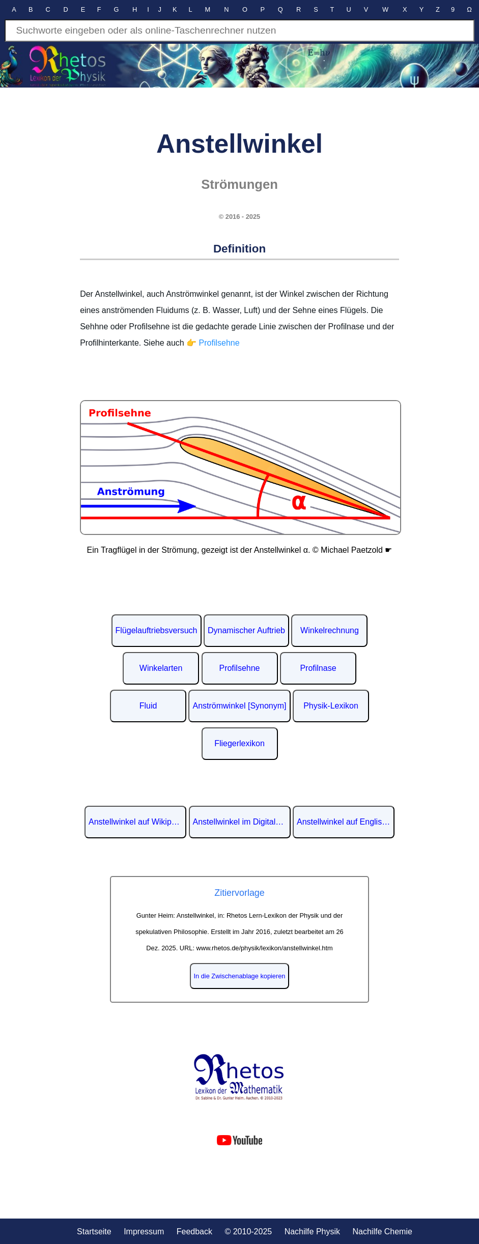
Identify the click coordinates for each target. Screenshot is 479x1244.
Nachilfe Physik (312, 1231)
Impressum (144, 1231)
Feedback (194, 1231)
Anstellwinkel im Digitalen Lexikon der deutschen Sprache (242, 821)
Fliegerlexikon (239, 743)
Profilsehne (239, 668)
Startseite (94, 1231)
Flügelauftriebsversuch (157, 630)
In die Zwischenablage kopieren (240, 976)
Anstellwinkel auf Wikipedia (137, 821)
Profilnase (318, 668)
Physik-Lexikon (330, 705)
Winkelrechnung (329, 630)
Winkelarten (160, 668)
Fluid (148, 705)
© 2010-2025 (248, 1231)
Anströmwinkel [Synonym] (239, 705)
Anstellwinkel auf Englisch (343, 821)
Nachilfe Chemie (382, 1231)
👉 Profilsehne (213, 342)
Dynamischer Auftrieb (246, 630)
